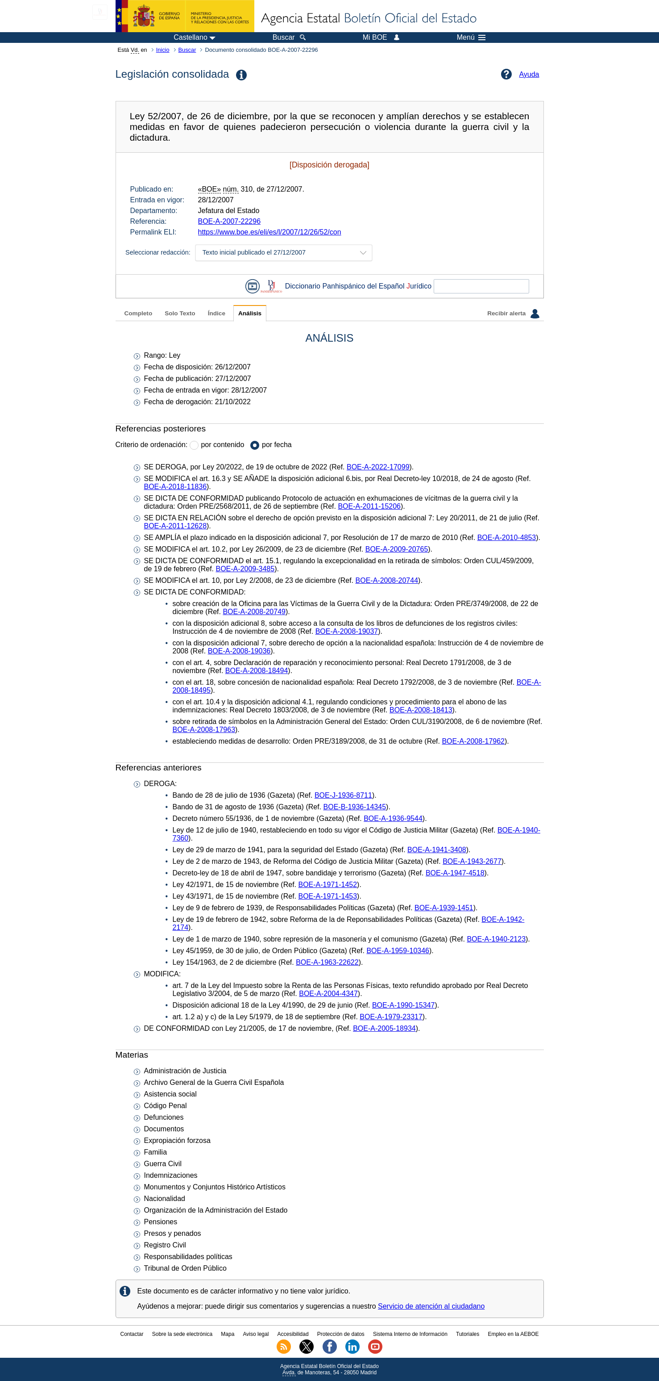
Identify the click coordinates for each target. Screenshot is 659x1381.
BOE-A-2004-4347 (328, 993)
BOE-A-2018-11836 (175, 486)
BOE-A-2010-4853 (506, 537)
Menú (471, 37)
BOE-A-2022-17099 (378, 467)
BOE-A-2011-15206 (369, 506)
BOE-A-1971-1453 (327, 896)
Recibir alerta (513, 313)
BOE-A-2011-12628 (175, 526)
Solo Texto (180, 313)
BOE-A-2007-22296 (229, 221)
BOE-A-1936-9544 (393, 818)
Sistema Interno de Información (410, 1334)
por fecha (277, 444)
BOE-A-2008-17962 (473, 741)
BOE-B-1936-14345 (354, 807)
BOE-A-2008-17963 (204, 729)
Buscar (187, 49)
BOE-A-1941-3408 (436, 850)
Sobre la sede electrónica (182, 1334)
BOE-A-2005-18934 (384, 1028)
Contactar (131, 1334)
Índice (216, 313)
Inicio (163, 49)
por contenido (222, 444)
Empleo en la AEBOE (513, 1334)
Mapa (227, 1334)
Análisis (249, 313)
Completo (138, 313)
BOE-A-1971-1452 (327, 884)
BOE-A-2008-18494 (256, 670)
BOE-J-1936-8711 (343, 795)
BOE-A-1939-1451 (443, 908)
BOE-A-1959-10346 (397, 950)
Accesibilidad (293, 1334)
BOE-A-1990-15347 (403, 1005)
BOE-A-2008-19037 (346, 631)
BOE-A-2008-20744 (387, 580)
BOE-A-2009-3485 (245, 569)
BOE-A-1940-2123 (496, 939)
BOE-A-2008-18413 (421, 710)
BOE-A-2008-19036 (239, 651)
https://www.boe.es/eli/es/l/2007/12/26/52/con (269, 232)
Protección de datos (341, 1334)
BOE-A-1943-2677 (472, 861)
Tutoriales (467, 1334)
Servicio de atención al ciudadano (431, 1306)
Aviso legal (256, 1334)
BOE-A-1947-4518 (455, 873)
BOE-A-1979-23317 (391, 1017)
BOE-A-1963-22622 (327, 962)
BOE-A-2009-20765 (396, 549)
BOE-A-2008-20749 (254, 611)
